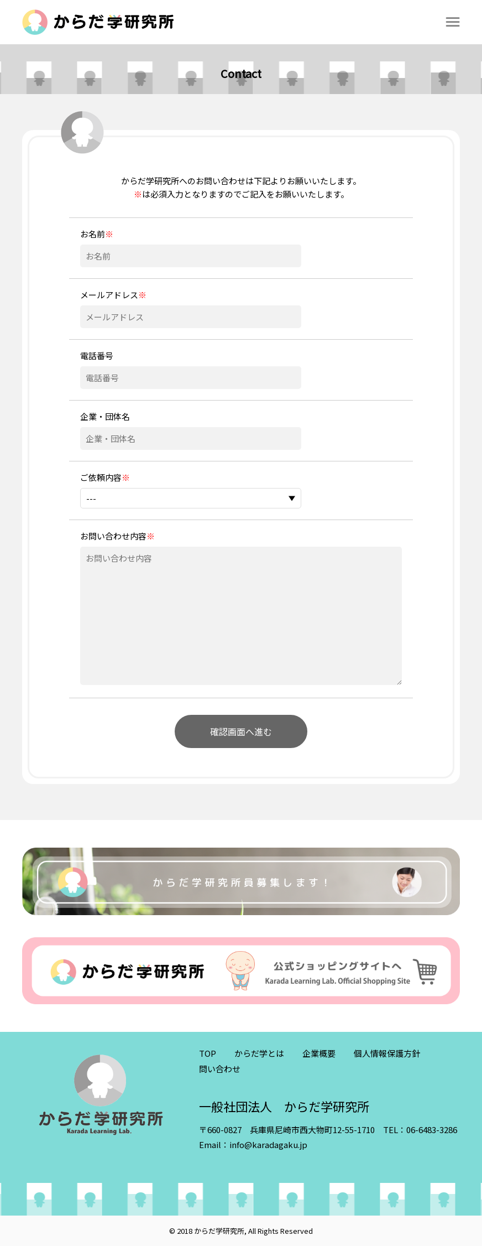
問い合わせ (219, 1068)
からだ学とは (259, 1053)
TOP (207, 1053)
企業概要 (319, 1053)
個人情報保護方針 (387, 1053)
